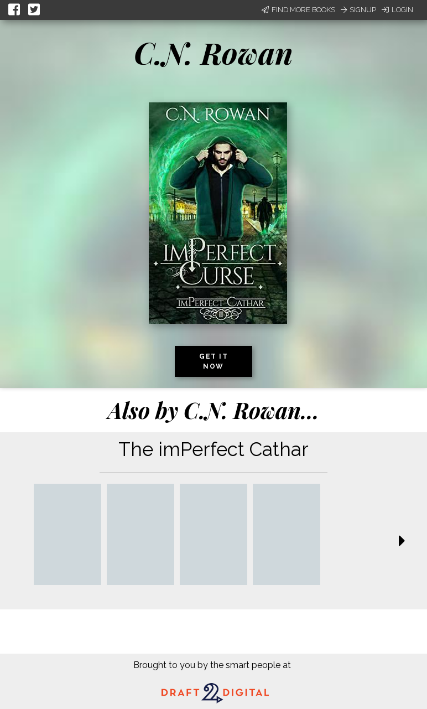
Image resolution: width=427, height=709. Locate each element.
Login (397, 10)
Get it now (213, 361)
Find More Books (298, 10)
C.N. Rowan (213, 53)
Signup (358, 10)
